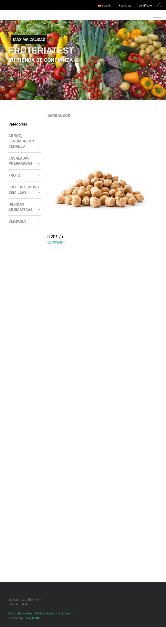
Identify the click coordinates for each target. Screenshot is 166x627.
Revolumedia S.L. (34, 618)
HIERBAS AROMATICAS (24, 207)
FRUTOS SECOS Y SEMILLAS (24, 190)
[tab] (24, 141)
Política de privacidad (48, 613)
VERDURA (24, 221)
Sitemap (69, 613)
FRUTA (24, 175)
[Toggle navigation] (156, 20)
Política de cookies (20, 613)
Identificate (145, 5)
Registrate (125, 5)
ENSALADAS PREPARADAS (24, 161)
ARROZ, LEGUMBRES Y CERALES (24, 141)
